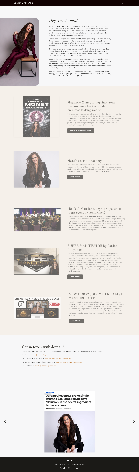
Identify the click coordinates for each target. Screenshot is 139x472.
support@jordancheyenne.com (41, 355)
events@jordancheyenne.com (46, 366)
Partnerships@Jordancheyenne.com (101, 222)
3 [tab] (72, 452)
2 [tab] (69, 452)
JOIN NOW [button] (75, 182)
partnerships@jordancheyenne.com (58, 358)
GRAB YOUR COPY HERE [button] (81, 136)
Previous (5, 421)
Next (134, 421)
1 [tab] (67, 452)
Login (122, 3)
